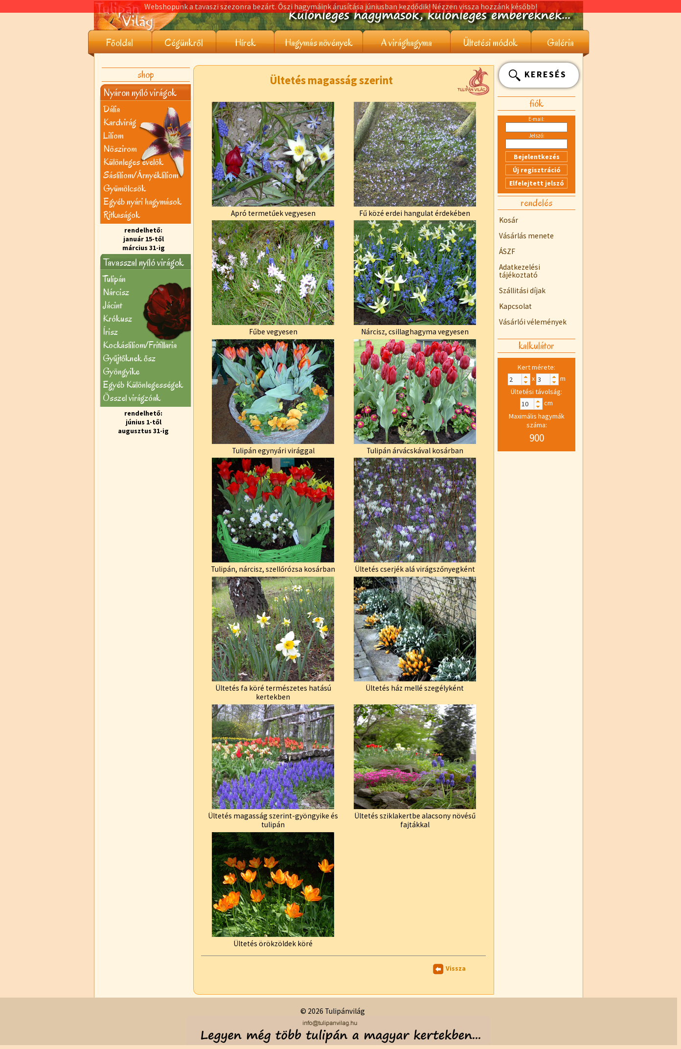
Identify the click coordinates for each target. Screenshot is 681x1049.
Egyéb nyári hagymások (142, 201)
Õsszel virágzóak (131, 398)
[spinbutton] (519, 379)
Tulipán (114, 279)
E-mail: (536, 119)
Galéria (560, 42)
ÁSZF (507, 251)
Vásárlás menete (526, 235)
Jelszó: (537, 135)
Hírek (245, 42)
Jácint (112, 305)
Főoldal (119, 42)
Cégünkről (183, 42)
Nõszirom (119, 148)
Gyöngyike (121, 371)
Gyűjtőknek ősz (129, 358)
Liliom (113, 135)
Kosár (508, 220)
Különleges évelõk (133, 162)
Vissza (456, 968)
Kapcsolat (515, 306)
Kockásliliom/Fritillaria (140, 345)
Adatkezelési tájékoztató (519, 271)
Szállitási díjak (522, 290)
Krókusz (117, 318)
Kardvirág (119, 122)
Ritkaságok (121, 215)
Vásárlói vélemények (533, 321)
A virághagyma (406, 42)
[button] (526, 376)
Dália (111, 109)
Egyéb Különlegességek (143, 384)
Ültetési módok (490, 42)
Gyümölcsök (124, 188)
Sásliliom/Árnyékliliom (140, 175)
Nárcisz (116, 292)
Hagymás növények (319, 42)
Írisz (110, 332)
